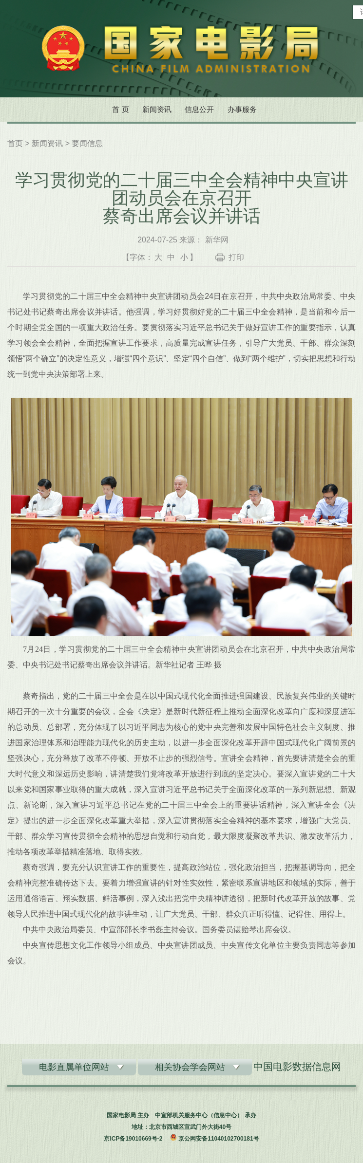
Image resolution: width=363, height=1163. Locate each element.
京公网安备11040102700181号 (218, 1138)
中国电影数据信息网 (297, 1066)
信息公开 (199, 109)
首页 (15, 143)
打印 (236, 257)
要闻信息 (87, 143)
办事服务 (242, 109)
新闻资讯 (157, 109)
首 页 (120, 109)
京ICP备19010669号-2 (133, 1138)
